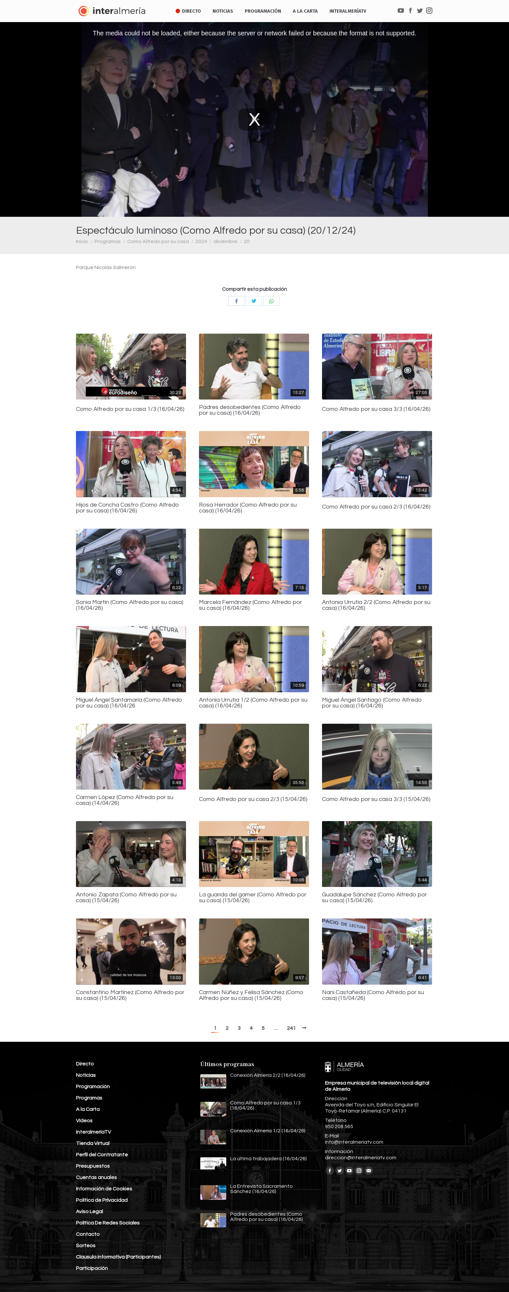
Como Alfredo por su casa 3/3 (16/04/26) (376, 409)
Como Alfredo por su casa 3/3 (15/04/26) (376, 799)
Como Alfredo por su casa (158, 241)
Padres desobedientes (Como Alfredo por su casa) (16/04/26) (250, 410)
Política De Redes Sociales (108, 1222)
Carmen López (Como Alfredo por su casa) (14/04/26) (124, 800)
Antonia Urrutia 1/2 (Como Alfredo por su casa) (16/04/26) (253, 703)
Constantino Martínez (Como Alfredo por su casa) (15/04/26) (130, 995)
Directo (85, 1063)
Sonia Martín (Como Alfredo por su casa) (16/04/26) (129, 605)
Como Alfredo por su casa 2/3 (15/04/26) (253, 799)
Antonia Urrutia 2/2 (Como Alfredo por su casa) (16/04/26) (376, 605)
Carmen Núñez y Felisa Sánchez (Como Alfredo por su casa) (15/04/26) (251, 995)
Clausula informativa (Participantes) (118, 1257)
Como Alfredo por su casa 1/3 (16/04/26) (130, 409)
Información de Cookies (104, 1188)
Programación (93, 1086)
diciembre (225, 241)
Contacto (88, 1234)
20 (247, 241)
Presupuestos (93, 1166)
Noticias (86, 1075)
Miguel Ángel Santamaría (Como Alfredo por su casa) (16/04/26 (129, 703)
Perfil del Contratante (102, 1154)
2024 (201, 241)
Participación (92, 1268)
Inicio (82, 241)
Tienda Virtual (92, 1143)
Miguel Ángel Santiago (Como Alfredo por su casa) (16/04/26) (372, 703)
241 (291, 1028)
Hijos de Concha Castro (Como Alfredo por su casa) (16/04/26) (127, 508)
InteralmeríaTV (93, 1132)
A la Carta (88, 1109)
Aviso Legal (89, 1211)
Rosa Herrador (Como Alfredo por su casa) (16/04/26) (248, 508)
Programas (107, 241)
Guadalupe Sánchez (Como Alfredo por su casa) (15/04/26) (374, 898)
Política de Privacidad (102, 1200)
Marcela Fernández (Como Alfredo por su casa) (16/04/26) (250, 605)
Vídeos (84, 1120)
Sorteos (85, 1245)
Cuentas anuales (96, 1177)
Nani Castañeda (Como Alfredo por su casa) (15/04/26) (373, 995)
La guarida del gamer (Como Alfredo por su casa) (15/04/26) (252, 898)
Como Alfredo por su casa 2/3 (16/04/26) (376, 507)
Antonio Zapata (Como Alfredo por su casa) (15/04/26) (126, 898)
